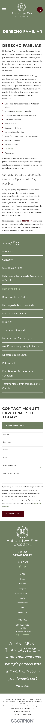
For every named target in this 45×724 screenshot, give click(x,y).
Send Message (13, 514)
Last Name (7, 442)
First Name (7, 434)
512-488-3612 (22, 555)
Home (22, 579)
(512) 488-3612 (27, 221)
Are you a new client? (10, 465)
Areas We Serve (22, 603)
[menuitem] (22, 251)
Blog (22, 607)
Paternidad (9, 149)
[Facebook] (20, 566)
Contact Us (22, 612)
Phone (5, 450)
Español (22, 598)
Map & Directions (22, 635)
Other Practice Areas (22, 593)
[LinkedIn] (25, 566)
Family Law (22, 588)
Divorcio (18, 111)
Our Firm (22, 584)
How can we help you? (11, 473)
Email (5, 458)
